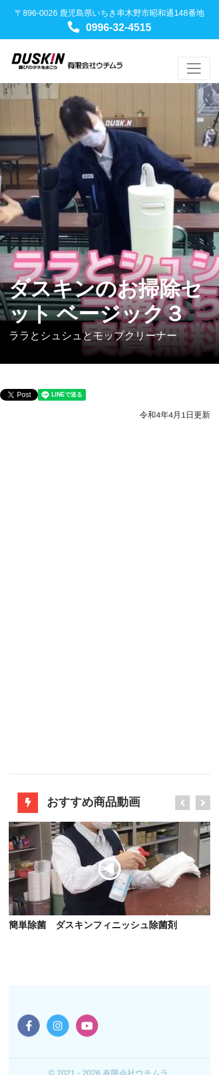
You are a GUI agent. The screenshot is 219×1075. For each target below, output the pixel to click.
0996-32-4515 (109, 27)
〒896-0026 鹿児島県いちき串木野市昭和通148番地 (109, 13)
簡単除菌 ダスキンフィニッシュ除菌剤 (93, 925)
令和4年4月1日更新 (175, 415)
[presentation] (182, 802)
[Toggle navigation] (194, 68)
